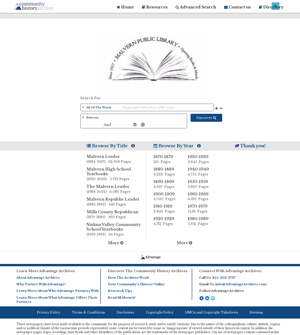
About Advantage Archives (38, 277)
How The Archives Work (128, 277)
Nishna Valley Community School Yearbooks (116, 229)
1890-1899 (167, 184)
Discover (206, 118)
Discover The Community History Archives (147, 271)
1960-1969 (201, 197)
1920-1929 (167, 221)
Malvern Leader (116, 159)
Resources (155, 7)
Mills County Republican (116, 214)
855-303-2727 (224, 277)
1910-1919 (167, 209)
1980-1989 (201, 221)
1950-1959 (201, 184)
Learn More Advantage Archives (45, 271)
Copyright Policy (159, 312)
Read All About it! (121, 297)
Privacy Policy (48, 312)
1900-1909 (167, 197)
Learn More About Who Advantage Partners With (57, 291)
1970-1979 (201, 209)
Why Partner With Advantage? (41, 284)
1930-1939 (201, 159)
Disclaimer (126, 312)
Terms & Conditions (88, 312)
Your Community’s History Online (136, 284)
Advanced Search (196, 7)
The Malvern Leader (116, 189)
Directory (271, 7)
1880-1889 (167, 172)
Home (125, 7)
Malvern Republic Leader (116, 202)
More (116, 242)
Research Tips (120, 291)
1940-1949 (201, 172)
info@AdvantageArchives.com (240, 284)
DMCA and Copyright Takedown (211, 312)
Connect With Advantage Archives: (230, 271)
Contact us (237, 7)
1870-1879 (167, 159)
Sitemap (256, 312)
